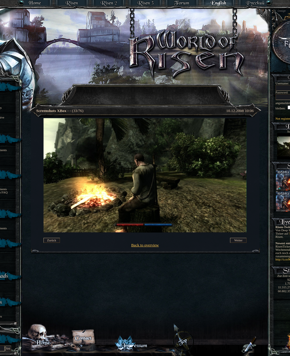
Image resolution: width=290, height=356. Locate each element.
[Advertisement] (145, 91)
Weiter (238, 240)
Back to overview (145, 245)
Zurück (51, 240)
